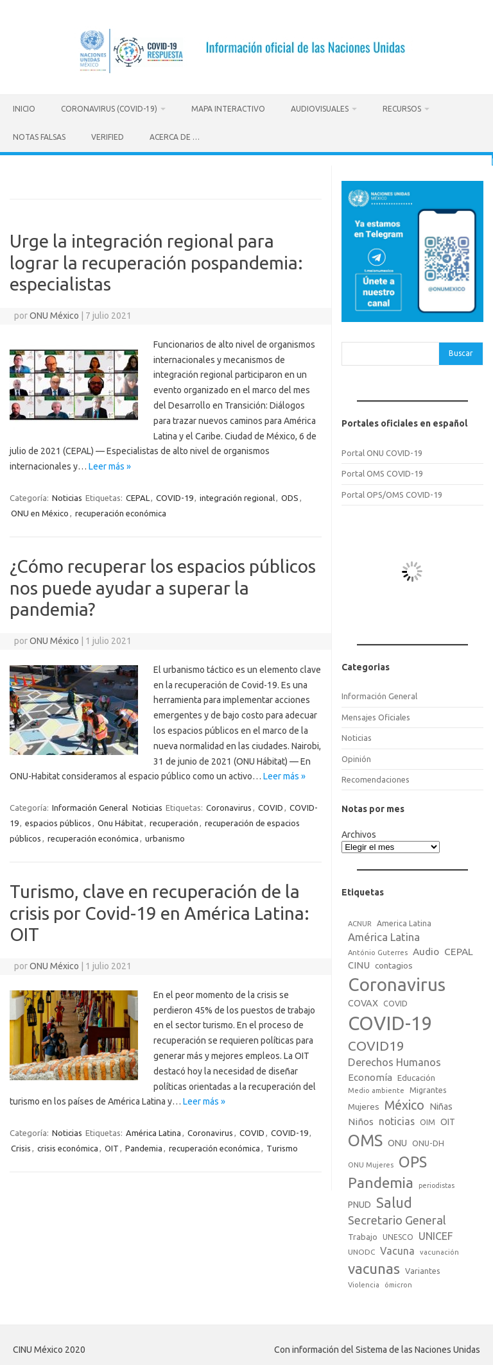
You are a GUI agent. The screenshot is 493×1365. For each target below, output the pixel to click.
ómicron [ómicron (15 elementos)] (398, 1283)
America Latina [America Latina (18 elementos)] (404, 921)
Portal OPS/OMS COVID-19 (392, 492)
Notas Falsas (39, 137)
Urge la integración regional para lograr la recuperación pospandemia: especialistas (156, 259)
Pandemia (143, 1146)
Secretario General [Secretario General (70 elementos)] (397, 1218)
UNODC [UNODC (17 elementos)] (361, 1249)
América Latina (153, 1130)
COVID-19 (174, 495)
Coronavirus (229, 805)
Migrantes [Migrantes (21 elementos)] (428, 1087)
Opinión (356, 756)
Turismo (282, 1146)
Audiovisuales (320, 109)
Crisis (21, 1146)
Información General (90, 805)
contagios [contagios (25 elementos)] (394, 963)
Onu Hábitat (120, 821)
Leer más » (110, 464)
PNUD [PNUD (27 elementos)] (359, 1203)
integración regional (237, 495)
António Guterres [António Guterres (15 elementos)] (378, 950)
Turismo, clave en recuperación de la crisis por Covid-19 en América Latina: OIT (159, 910)
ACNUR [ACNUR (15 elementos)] (360, 921)
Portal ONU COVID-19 (382, 450)
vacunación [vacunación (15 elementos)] (439, 1249)
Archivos (359, 832)
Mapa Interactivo (228, 109)
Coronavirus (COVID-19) (109, 109)
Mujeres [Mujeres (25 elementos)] (363, 1104)
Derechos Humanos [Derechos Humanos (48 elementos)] (394, 1060)
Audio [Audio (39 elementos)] (426, 949)
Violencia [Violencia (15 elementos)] (363, 1283)
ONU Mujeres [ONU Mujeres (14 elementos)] (371, 1163)
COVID (270, 805)
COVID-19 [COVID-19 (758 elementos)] (390, 1021)
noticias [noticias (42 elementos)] (397, 1119)
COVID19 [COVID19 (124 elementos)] (376, 1044)
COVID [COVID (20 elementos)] (395, 1001)
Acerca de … (175, 137)
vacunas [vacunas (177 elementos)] (374, 1266)
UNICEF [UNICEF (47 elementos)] (436, 1233)
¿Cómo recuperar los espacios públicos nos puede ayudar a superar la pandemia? (163, 585)
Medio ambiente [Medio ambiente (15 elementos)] (376, 1088)
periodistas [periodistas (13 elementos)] (436, 1183)
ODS (289, 495)
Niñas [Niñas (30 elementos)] (441, 1104)
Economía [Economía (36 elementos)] (370, 1074)
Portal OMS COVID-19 (382, 471)
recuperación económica (120, 510)
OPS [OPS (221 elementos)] (413, 1159)
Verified (107, 137)
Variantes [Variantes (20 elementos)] (422, 1268)
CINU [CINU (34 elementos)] (359, 962)
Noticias (67, 495)
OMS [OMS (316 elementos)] (365, 1138)
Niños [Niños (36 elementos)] (361, 1119)
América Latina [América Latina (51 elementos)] (384, 935)
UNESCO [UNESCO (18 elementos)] (398, 1234)
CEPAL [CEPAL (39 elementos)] (458, 949)
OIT (112, 1146)
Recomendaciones (376, 776)
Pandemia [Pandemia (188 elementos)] (380, 1181)
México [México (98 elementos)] (404, 1103)
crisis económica (67, 1146)
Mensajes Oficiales (376, 714)
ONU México (54, 313)
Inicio (24, 109)
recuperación (174, 821)
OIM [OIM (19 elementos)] (427, 1120)
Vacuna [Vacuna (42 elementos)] (397, 1248)
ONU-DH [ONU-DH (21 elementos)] (428, 1141)
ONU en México (40, 510)
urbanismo (165, 836)
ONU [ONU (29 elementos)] (397, 1141)
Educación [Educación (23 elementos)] (416, 1075)
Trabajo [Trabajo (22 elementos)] (362, 1234)
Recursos (402, 109)
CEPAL (138, 495)
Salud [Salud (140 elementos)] (394, 1200)
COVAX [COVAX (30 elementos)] (363, 1001)
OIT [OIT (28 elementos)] (447, 1120)
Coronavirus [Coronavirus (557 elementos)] (396, 982)
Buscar (461, 351)
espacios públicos (58, 821)
